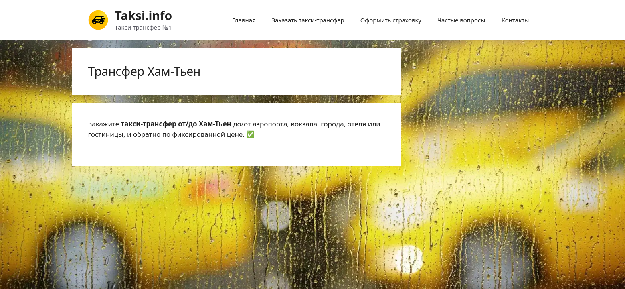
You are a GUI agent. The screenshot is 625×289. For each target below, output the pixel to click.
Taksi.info (143, 15)
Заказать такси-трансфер (308, 20)
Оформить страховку (390, 20)
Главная (244, 20)
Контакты (515, 20)
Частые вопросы (461, 20)
